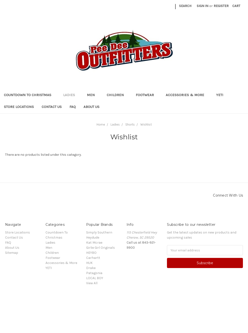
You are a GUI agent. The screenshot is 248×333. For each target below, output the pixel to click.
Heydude (92, 237)
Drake (91, 268)
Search (185, 6)
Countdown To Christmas (29, 95)
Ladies (71, 95)
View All (92, 283)
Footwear (147, 95)
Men (93, 95)
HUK (89, 263)
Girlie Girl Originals (100, 248)
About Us (91, 107)
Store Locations (19, 107)
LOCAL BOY (94, 278)
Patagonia (94, 273)
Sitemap (11, 253)
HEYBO (91, 253)
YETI (221, 95)
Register (221, 6)
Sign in (202, 6)
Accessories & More (187, 95)
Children (117, 95)
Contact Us (52, 107)
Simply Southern (99, 232)
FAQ (72, 107)
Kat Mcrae (94, 243)
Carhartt (93, 258)
